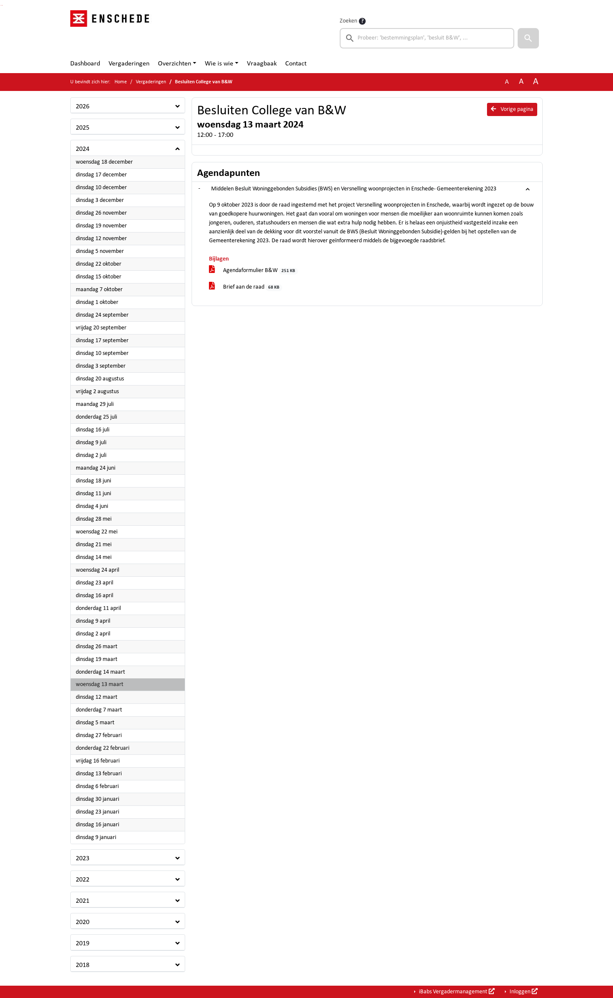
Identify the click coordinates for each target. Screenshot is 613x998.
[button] (528, 38)
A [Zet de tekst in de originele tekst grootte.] (507, 82)
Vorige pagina (512, 109)
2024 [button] (82, 149)
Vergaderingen (129, 63)
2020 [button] (82, 922)
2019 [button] (82, 943)
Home (121, 82)
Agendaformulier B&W (253, 271)
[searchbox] (427, 38)
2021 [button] (82, 901)
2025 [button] (82, 128)
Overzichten (174, 63)
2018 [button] (82, 965)
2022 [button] (82, 879)
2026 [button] (82, 106)
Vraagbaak (262, 63)
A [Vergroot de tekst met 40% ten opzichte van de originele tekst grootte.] (536, 82)
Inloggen (523, 991)
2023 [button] (82, 858)
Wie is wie (219, 63)
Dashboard (85, 63)
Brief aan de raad (245, 287)
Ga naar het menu (2, 5)
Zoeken (348, 21)
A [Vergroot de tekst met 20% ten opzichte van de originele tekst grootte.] (521, 82)
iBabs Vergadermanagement (456, 991)
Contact (295, 63)
